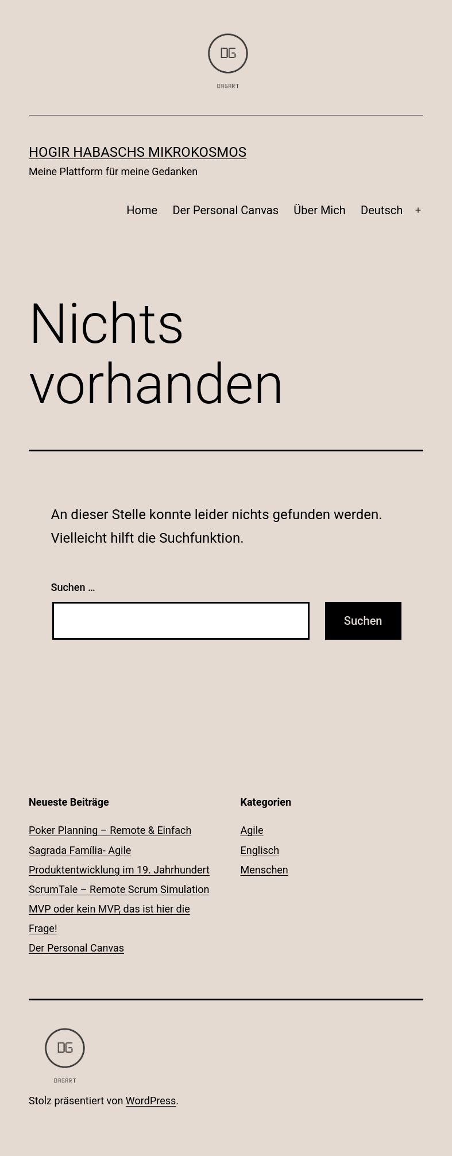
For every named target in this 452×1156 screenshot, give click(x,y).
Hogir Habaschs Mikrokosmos (137, 152)
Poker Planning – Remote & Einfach (110, 830)
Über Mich (319, 210)
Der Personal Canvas (225, 210)
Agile (252, 830)
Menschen (264, 870)
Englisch (260, 850)
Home (141, 210)
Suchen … (73, 587)
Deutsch (382, 210)
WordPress (151, 1101)
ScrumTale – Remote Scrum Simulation (119, 889)
